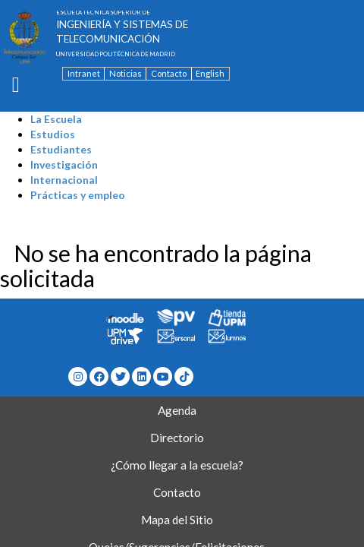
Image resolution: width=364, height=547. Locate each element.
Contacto (169, 73)
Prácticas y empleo (77, 194)
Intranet (83, 73)
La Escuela (56, 118)
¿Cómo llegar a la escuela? (177, 465)
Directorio (177, 437)
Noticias (125, 73)
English (210, 73)
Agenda (177, 410)
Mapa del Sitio (177, 519)
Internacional (64, 179)
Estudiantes (61, 149)
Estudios (52, 134)
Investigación (64, 164)
